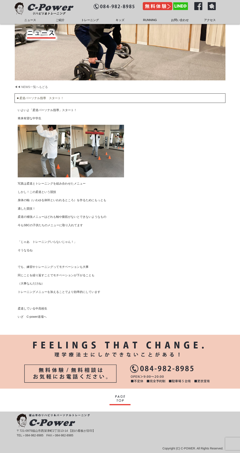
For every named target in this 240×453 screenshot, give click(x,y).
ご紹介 (60, 20)
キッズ (120, 20)
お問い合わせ (180, 20)
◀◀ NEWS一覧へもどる (31, 87)
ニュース (30, 20)
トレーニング (90, 20)
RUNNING (150, 20)
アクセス (210, 20)
